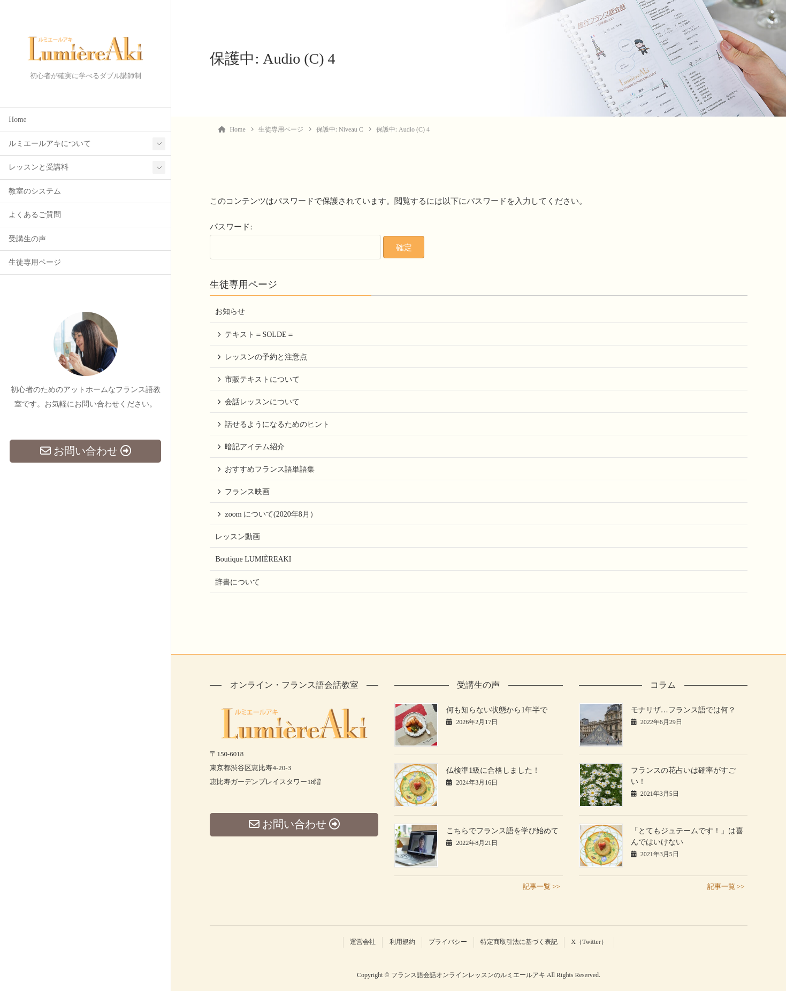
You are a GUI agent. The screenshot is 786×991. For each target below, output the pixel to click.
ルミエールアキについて (50, 145)
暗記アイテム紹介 (255, 447)
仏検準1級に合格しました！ (493, 770)
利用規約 (402, 942)
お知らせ (230, 312)
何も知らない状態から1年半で (496, 710)
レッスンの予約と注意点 (266, 357)
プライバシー (448, 942)
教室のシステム (35, 192)
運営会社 (363, 942)
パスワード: (295, 240)
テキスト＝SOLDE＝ (259, 335)
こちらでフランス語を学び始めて (502, 831)
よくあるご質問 (35, 216)
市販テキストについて (262, 379)
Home (17, 121)
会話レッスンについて (262, 402)
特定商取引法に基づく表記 (519, 942)
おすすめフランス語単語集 (270, 469)
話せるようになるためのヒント (277, 424)
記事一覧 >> (541, 886)
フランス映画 (247, 492)
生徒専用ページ (35, 263)
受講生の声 (27, 240)
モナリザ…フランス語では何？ (683, 710)
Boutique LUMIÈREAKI (253, 559)
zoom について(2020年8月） (271, 514)
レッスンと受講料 (38, 168)
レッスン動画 (237, 537)
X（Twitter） (589, 942)
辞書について (237, 582)
